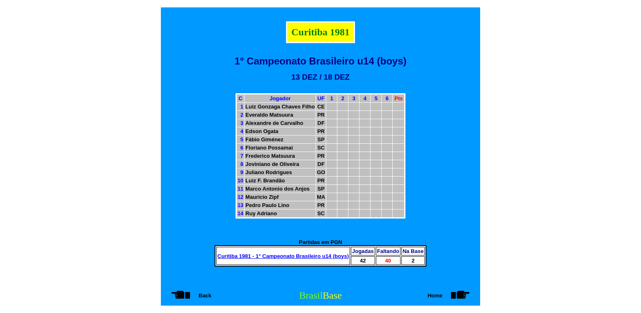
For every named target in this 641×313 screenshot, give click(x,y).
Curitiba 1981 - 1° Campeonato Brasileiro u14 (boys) (283, 256)
